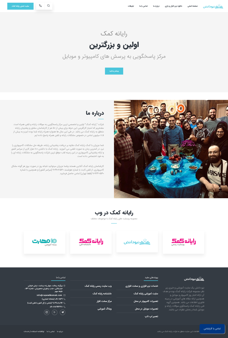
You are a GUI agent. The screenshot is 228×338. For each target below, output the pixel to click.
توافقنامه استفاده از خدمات (34, 331)
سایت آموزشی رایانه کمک (145, 294)
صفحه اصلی (192, 6)
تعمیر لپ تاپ (151, 316)
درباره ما (156, 6)
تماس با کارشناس (212, 328)
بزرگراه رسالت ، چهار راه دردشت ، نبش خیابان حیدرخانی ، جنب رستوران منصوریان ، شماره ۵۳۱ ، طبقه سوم (44, 288)
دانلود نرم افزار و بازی (173, 6)
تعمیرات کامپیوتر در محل (146, 301)
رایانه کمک (168, 331)
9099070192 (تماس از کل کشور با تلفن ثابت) (45, 303)
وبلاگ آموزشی (105, 309)
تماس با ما (143, 6)
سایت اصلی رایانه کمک (20, 6)
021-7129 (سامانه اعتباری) (52, 299)
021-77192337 (56, 306)
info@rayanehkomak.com (50, 295)
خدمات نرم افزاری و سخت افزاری (141, 286)
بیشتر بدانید (114, 71)
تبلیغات (131, 6)
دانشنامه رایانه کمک (102, 294)
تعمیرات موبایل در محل (146, 309)
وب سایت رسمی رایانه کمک (98, 286)
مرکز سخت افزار (104, 301)
